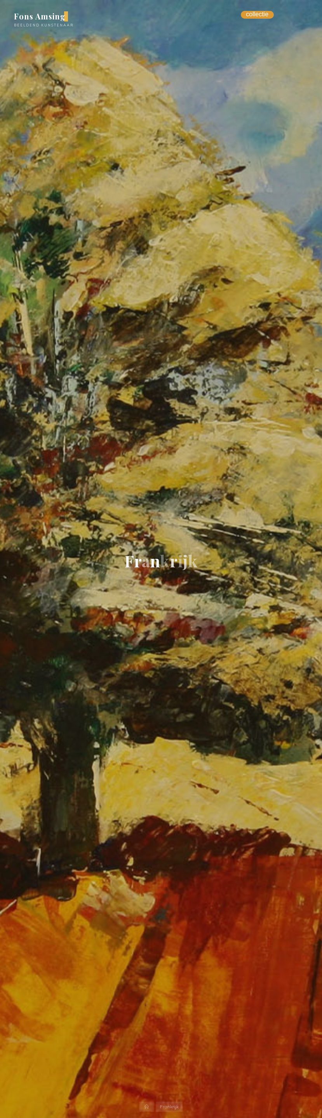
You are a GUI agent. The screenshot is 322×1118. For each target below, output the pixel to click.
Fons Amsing (40, 16)
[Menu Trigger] (257, 15)
